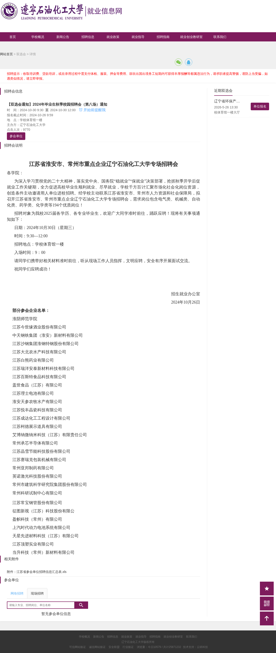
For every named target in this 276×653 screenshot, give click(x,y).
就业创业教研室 (191, 37)
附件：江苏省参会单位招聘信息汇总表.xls (36, 572)
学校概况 (37, 37)
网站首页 (6, 54)
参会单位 (16, 136)
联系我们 (219, 37)
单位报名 (259, 106)
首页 (12, 37)
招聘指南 (163, 37)
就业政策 (112, 37)
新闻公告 (62, 37)
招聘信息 (87, 37)
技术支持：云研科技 (195, 647)
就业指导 (138, 37)
